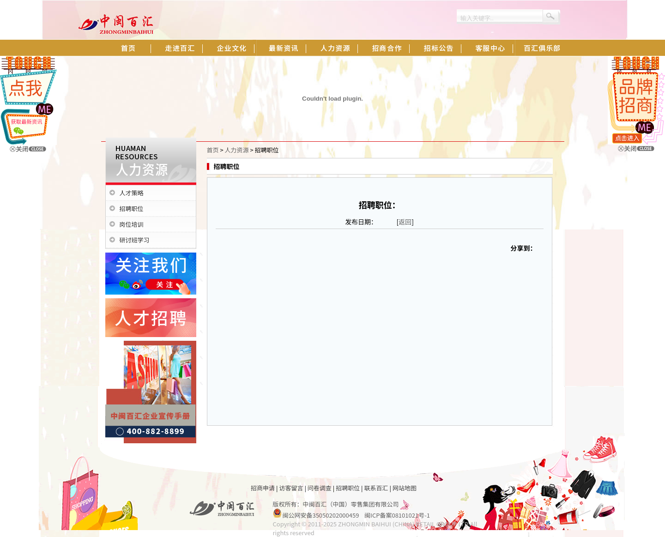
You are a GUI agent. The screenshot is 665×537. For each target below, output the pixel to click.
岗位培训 (132, 224)
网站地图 (405, 487)
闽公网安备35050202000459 (320, 515)
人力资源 (237, 149)
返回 (405, 221)
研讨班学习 (135, 239)
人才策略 (132, 192)
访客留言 (291, 487)
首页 (213, 149)
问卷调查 (320, 487)
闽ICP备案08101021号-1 (397, 515)
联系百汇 (376, 487)
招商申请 (263, 487)
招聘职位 (132, 208)
